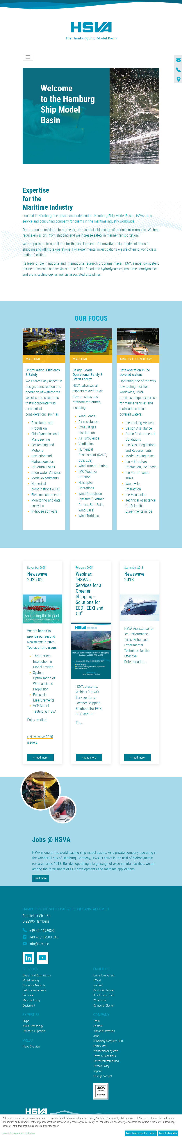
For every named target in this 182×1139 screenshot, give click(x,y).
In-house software (44, 511)
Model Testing (31, 980)
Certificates (99, 1046)
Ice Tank (98, 985)
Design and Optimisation (37, 975)
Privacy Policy (101, 1066)
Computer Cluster (103, 1005)
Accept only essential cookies (141, 1133)
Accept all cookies (168, 1133)
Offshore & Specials (34, 1031)
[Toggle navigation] (28, 57)
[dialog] (91, 1126)
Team (96, 1021)
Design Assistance (139, 428)
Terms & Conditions (104, 1056)
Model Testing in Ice (140, 456)
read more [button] (41, 757)
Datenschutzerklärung (106, 1061)
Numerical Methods (34, 985)
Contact (98, 1026)
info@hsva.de (39, 944)
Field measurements (45, 494)
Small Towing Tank (104, 995)
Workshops (99, 1000)
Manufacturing (31, 1000)
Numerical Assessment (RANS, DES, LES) (92, 455)
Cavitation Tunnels (104, 990)
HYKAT (97, 980)
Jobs (96, 1036)
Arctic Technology (33, 1026)
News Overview (31, 1046)
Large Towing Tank (104, 975)
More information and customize (19, 1133)
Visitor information (104, 1031)
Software (28, 995)
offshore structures (86, 402)
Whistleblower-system (105, 1051)
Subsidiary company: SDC (108, 1041)
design (30, 386)
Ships (26, 1021)
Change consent (102, 1076)
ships (88, 396)
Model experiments (45, 478)
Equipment (29, 1005)
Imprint (97, 1071)
